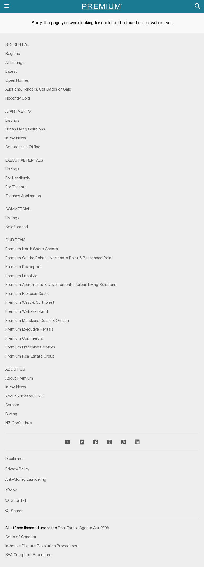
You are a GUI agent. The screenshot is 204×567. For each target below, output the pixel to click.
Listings (12, 120)
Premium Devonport (23, 267)
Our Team (15, 240)
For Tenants (16, 187)
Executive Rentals (24, 160)
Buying (11, 414)
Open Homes (17, 81)
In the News (15, 138)
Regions (12, 54)
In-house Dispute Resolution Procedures (41, 546)
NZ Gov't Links (18, 423)
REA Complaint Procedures (29, 555)
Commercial (17, 209)
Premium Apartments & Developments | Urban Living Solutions (60, 285)
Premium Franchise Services (30, 347)
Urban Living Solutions (25, 129)
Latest (11, 71)
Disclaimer (14, 459)
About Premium (19, 378)
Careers (12, 405)
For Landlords (17, 178)
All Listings (14, 63)
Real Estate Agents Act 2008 (83, 528)
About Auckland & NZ (24, 396)
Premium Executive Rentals (29, 329)
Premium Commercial (24, 338)
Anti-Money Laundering (25, 480)
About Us (15, 369)
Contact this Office (22, 147)
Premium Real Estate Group (30, 356)
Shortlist (15, 501)
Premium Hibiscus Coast (27, 294)
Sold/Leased (16, 227)
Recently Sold (17, 98)
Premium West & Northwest (29, 303)
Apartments (18, 111)
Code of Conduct (20, 537)
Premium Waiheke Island (26, 312)
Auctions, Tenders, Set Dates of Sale (38, 89)
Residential (17, 45)
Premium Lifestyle (21, 276)
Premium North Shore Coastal (32, 249)
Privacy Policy (17, 469)
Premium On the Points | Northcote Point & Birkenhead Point (59, 258)
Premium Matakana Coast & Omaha (37, 321)
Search (14, 511)
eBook (11, 490)
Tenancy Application (23, 196)
